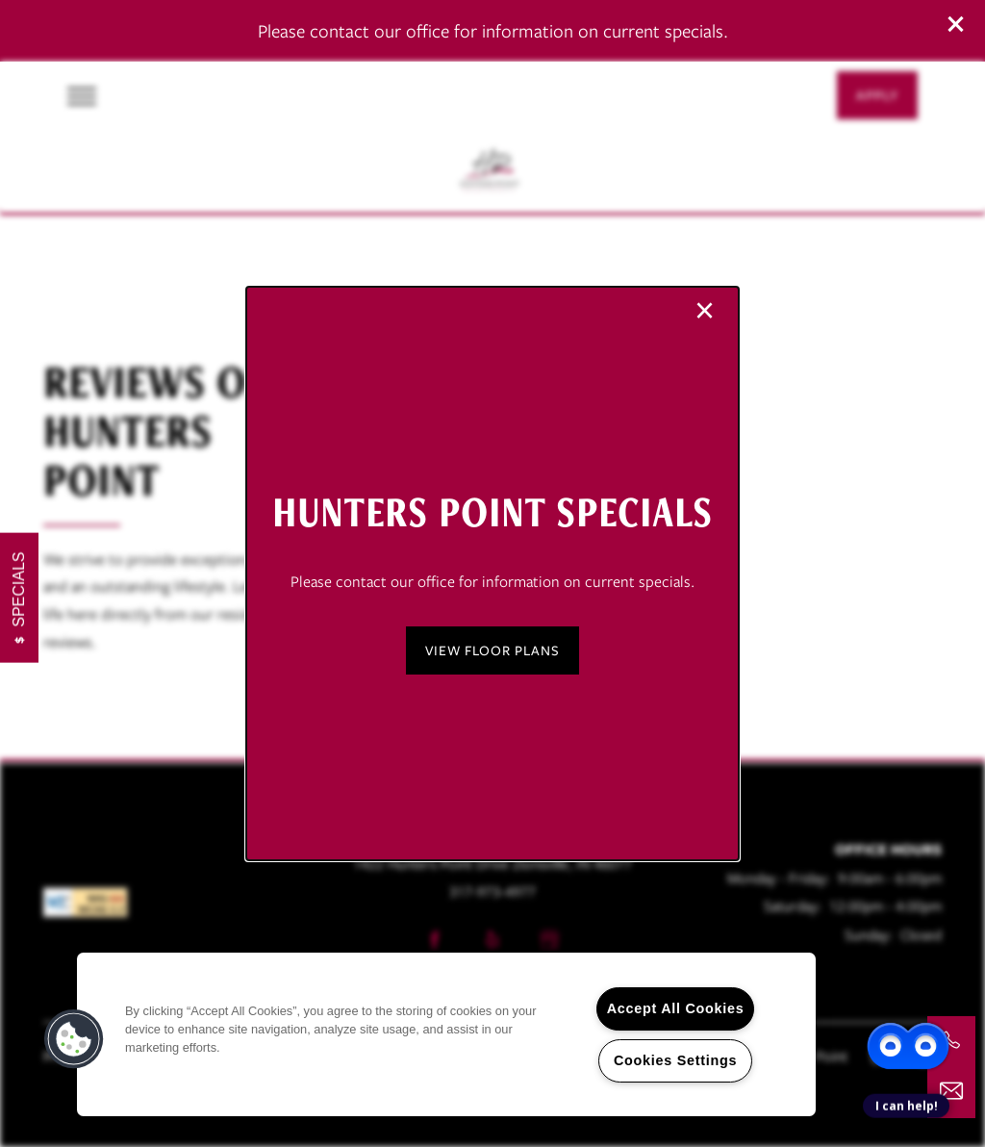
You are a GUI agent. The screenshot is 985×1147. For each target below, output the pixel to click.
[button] (492, 650)
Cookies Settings (675, 1060)
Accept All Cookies (676, 1008)
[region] (446, 1034)
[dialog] (492, 573)
